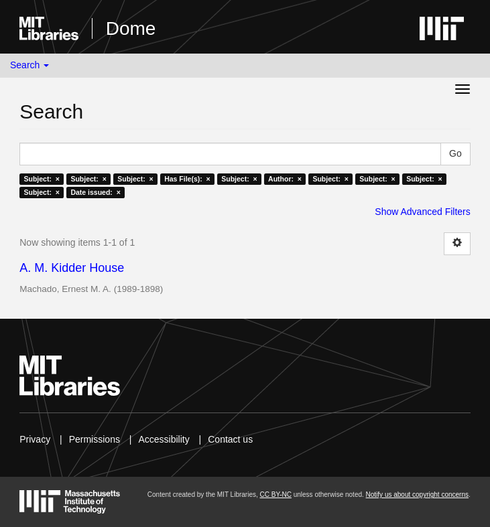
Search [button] (29, 65)
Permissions (94, 439)
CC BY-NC (276, 494)
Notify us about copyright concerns (417, 494)
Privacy (34, 439)
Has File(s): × (187, 179)
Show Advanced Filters (422, 211)
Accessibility (163, 439)
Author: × (285, 179)
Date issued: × (95, 192)
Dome (131, 28)
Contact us (230, 439)
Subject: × (42, 179)
